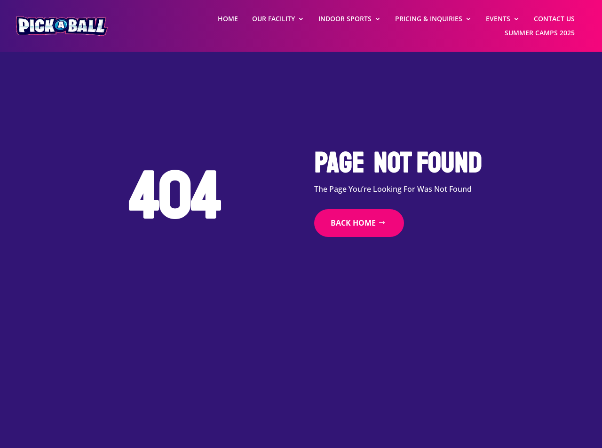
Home (228, 19)
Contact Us (554, 19)
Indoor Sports (345, 19)
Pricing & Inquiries (428, 19)
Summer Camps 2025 (540, 33)
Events (498, 19)
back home (353, 223)
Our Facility (273, 19)
